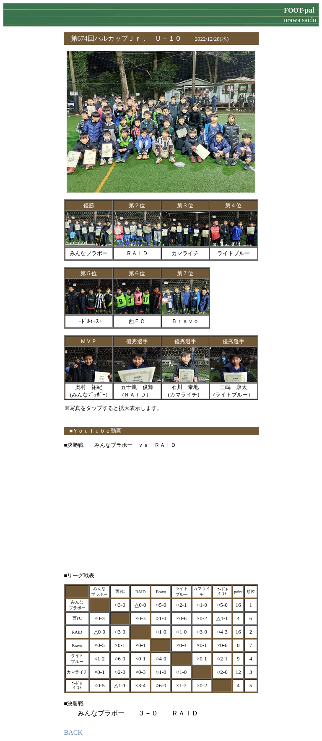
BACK (73, 732)
